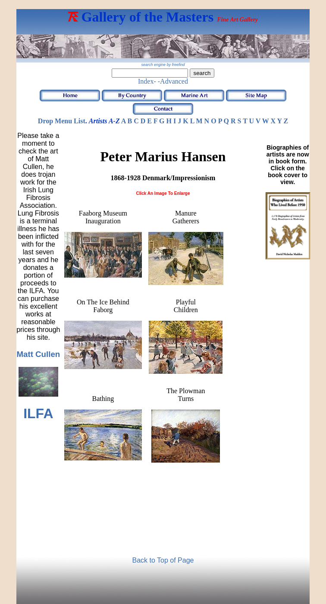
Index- (147, 81)
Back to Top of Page (163, 560)
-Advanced (173, 81)
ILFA (38, 413)
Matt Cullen (38, 354)
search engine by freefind (163, 65)
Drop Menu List (61, 121)
